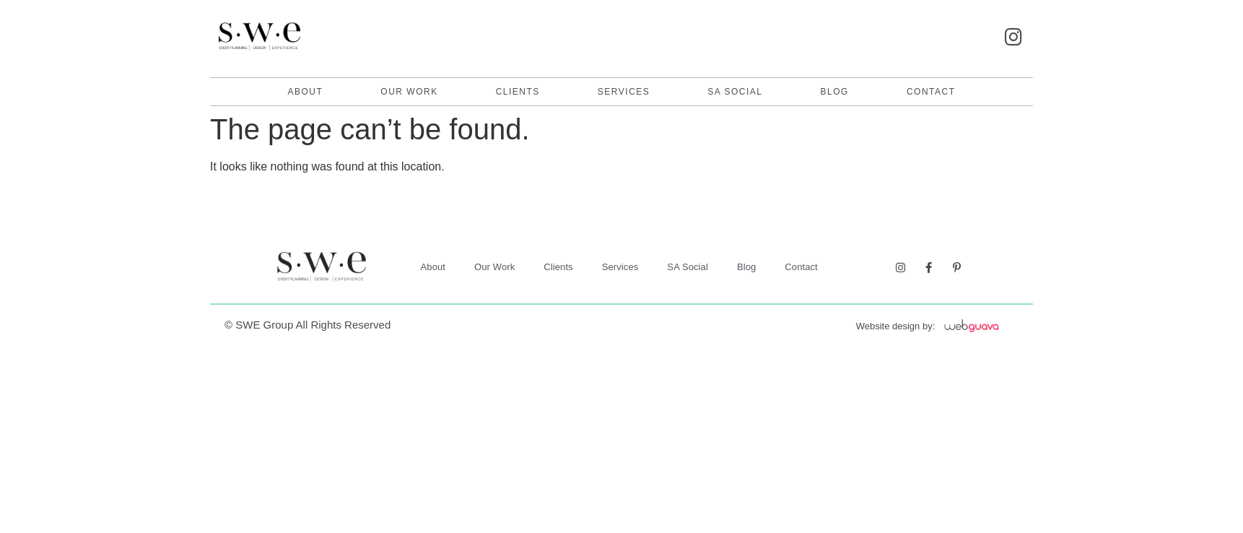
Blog (835, 92)
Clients (518, 92)
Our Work (408, 92)
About (305, 92)
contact (931, 92)
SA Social (734, 92)
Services (624, 92)
